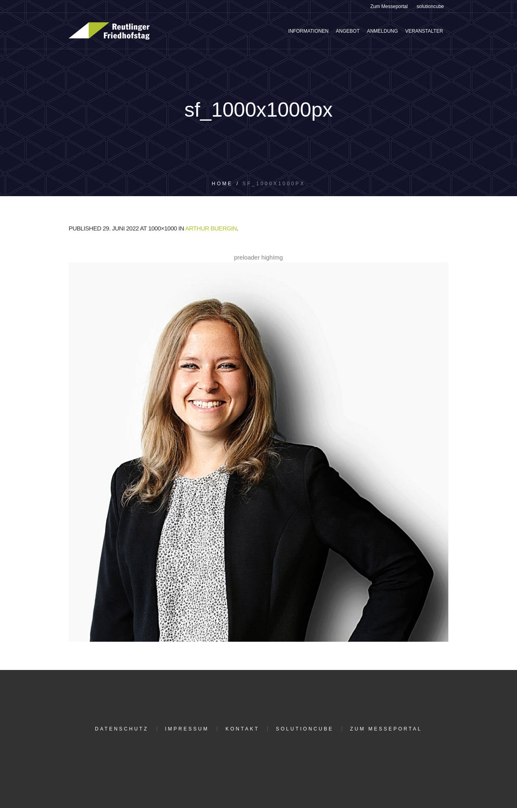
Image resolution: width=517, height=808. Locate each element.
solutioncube (305, 728)
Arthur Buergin (211, 228)
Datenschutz (121, 728)
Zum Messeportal (386, 728)
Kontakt (242, 728)
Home (222, 183)
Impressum (187, 728)
